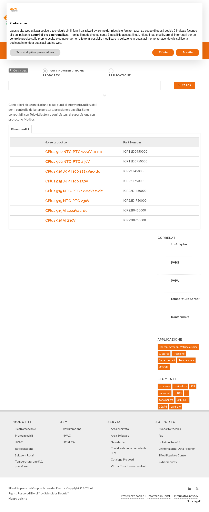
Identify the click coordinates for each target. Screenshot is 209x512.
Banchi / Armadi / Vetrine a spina (178, 347)
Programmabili (24, 435)
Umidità (163, 367)
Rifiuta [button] (163, 52)
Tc (186, 393)
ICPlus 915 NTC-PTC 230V (66, 201)
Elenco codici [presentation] (20, 129)
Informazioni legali (159, 495)
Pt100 (177, 393)
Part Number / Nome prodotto (63, 73)
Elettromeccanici (25, 428)
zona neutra (166, 399)
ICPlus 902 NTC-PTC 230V (67, 161)
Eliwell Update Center (173, 455)
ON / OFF (182, 399)
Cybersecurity (168, 462)
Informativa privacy (186, 495)
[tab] (20, 129)
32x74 (163, 406)
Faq (161, 435)
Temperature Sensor (184, 299)
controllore (180, 386)
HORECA (69, 442)
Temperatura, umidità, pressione (29, 464)
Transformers (179, 317)
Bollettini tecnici (169, 442)
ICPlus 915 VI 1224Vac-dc (65, 210)
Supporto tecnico (170, 428)
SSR (193, 386)
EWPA (174, 280)
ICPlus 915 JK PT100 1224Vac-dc (72, 171)
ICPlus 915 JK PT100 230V (66, 181)
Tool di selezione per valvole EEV (128, 450)
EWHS (174, 262)
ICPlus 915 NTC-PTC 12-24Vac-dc (73, 191)
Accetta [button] (187, 52)
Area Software (120, 435)
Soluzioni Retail (24, 455)
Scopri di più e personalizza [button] (35, 52)
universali (164, 393)
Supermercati (167, 360)
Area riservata (120, 428)
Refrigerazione (24, 448)
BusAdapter (178, 244)
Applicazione (120, 75)
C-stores (164, 353)
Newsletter (118, 442)
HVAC (19, 442)
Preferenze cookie (132, 495)
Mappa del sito (18, 498)
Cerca (184, 85)
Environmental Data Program (177, 448)
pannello (176, 406)
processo (164, 386)
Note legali (193, 501)
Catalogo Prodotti (122, 459)
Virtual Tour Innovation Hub (129, 466)
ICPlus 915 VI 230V (60, 220)
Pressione (179, 353)
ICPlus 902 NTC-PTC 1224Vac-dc (73, 152)
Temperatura (186, 360)
